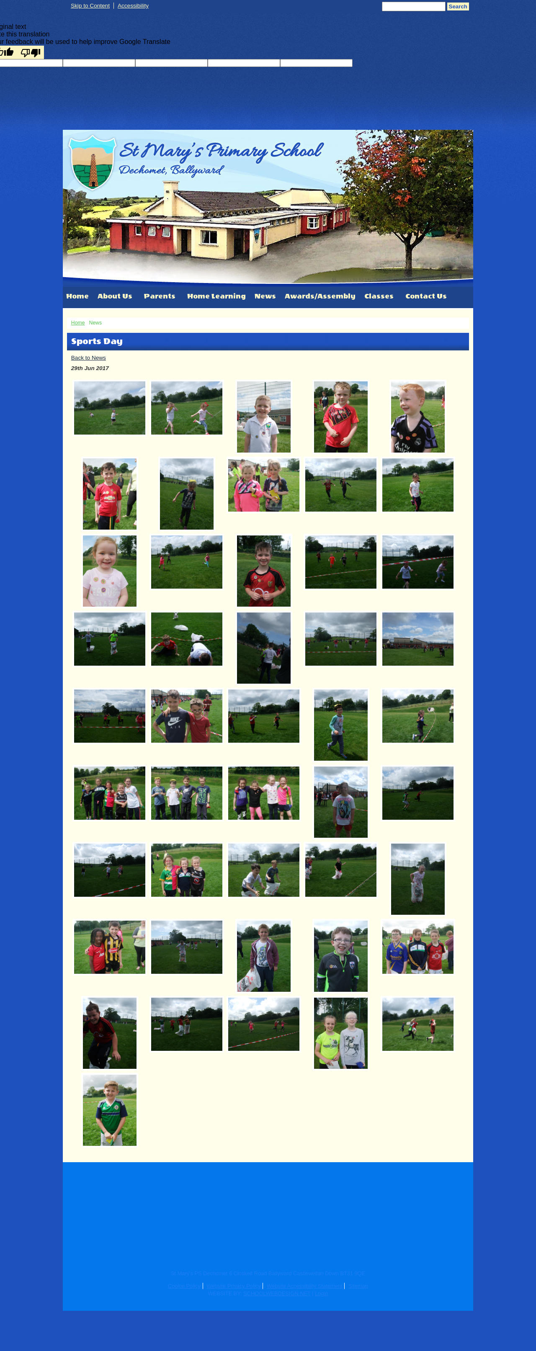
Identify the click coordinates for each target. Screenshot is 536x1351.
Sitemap (358, 1286)
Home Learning (216, 296)
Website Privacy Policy (233, 1286)
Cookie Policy (184, 1286)
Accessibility (133, 6)
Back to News (88, 358)
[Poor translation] (30, 52)
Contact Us (426, 296)
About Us (115, 296)
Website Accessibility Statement (304, 1286)
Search (458, 6)
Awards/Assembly (320, 296)
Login (321, 1293)
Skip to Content (90, 6)
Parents (159, 296)
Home (77, 296)
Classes (379, 296)
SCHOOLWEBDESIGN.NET (276, 1293)
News (265, 296)
